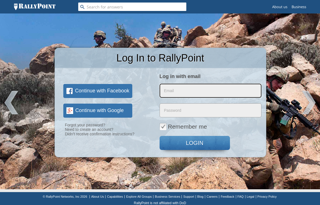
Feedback (227, 196)
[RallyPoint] (34, 6)
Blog (200, 196)
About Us (97, 196)
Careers (212, 196)
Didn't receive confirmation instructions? (100, 134)
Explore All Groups (139, 196)
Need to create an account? (89, 129)
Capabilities (115, 196)
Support (188, 196)
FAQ (241, 196)
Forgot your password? (85, 125)
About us (279, 6)
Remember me (183, 126)
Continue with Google (95, 110)
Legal (250, 196)
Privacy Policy (267, 196)
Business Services (167, 196)
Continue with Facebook (97, 91)
